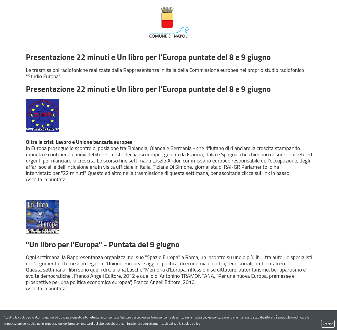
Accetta (328, 323)
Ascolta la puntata (46, 179)
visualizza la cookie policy (182, 323)
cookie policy (27, 317)
